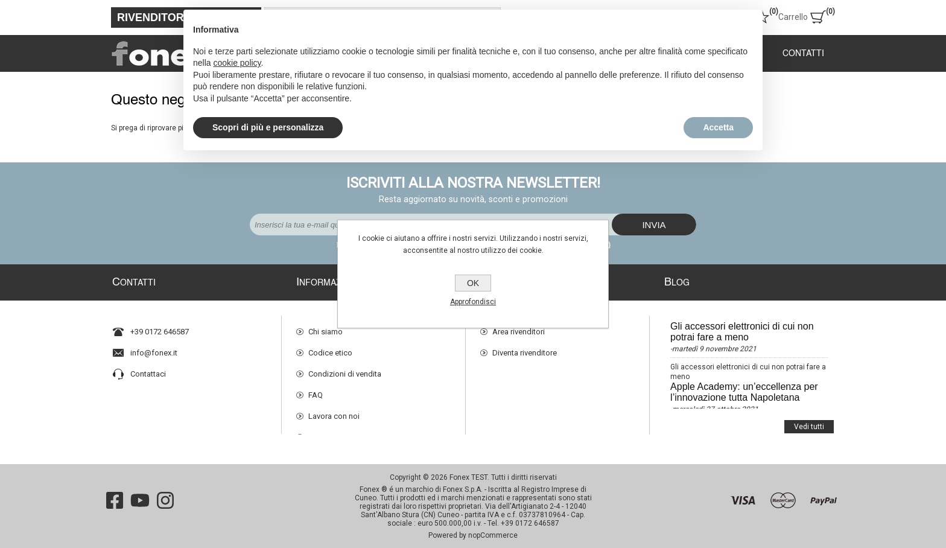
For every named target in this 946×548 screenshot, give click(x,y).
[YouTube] (140, 496)
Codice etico (330, 347)
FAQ (315, 389)
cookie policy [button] (237, 63)
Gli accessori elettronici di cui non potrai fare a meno (741, 326)
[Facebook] (114, 496)
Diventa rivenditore (524, 347)
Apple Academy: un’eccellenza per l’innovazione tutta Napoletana (744, 386)
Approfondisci (473, 302)
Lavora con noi (334, 410)
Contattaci (148, 368)
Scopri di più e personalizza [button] (267, 127)
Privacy (320, 431)
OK (473, 283)
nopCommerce (493, 531)
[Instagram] (165, 496)
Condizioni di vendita (344, 368)
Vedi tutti (809, 415)
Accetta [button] (718, 127)
